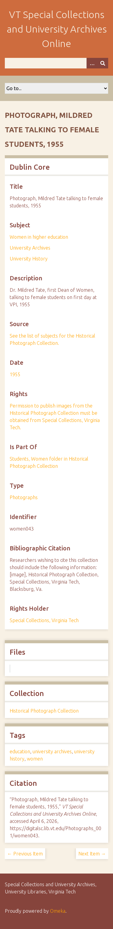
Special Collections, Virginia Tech (44, 620)
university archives (52, 751)
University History (29, 258)
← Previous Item (25, 853)
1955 (15, 374)
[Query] (56, 63)
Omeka (57, 911)
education (20, 751)
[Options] (91, 63)
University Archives (30, 247)
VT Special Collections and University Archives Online (57, 29)
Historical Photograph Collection (44, 710)
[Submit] (102, 63)
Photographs (24, 497)
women (35, 758)
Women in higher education (39, 237)
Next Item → (92, 853)
